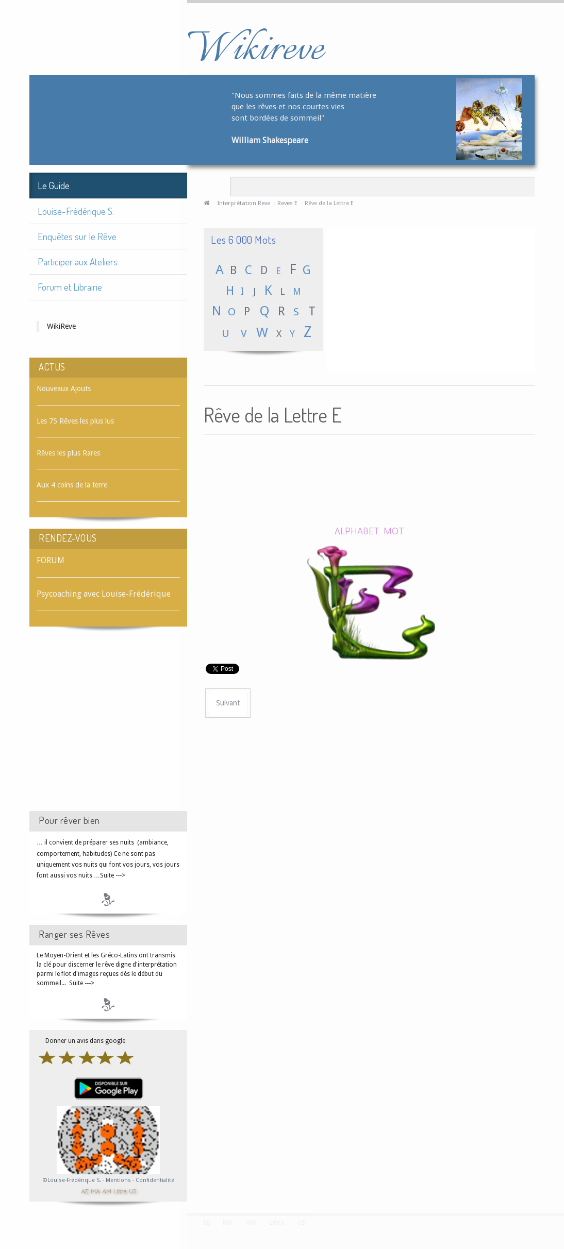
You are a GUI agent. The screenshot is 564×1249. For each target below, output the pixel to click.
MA (95, 1190)
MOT (394, 530)
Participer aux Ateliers (78, 261)
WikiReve (61, 326)
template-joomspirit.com (560, 1174)
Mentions (119, 1180)
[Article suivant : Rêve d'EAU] (228, 703)
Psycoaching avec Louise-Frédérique (104, 594)
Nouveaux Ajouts (64, 388)
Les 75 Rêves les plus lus (75, 421)
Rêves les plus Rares (68, 453)
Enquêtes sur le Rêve (77, 236)
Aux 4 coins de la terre (72, 485)
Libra (120, 1190)
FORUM (50, 560)
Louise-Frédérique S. (76, 211)
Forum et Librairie (70, 287)
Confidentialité (155, 1180)
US (132, 1190)
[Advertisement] (108, 728)
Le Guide (54, 185)
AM (106, 1190)
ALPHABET (357, 530)
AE (85, 1190)
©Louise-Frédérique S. (72, 1180)
